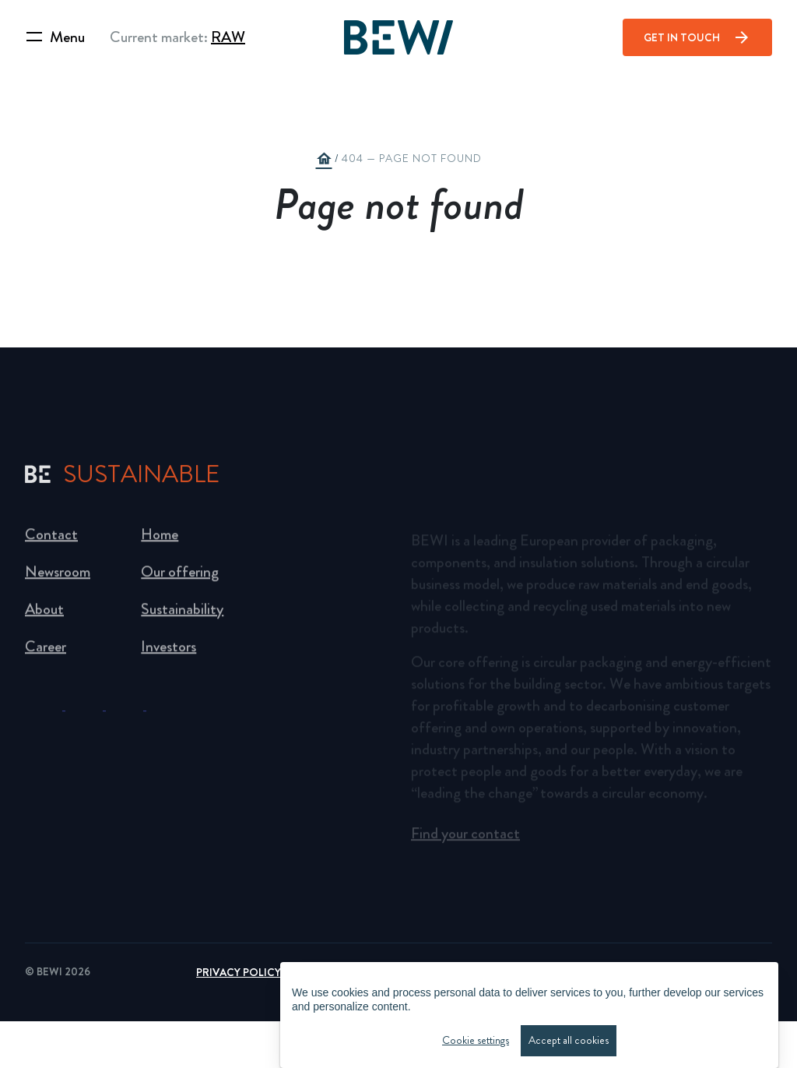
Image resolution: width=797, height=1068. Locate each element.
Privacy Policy (238, 972)
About (44, 614)
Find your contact (465, 837)
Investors (168, 651)
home (324, 159)
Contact (51, 539)
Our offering (180, 577)
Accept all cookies (568, 1042)
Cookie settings (475, 1042)
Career (45, 651)
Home (159, 539)
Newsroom (57, 577)
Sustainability (182, 614)
